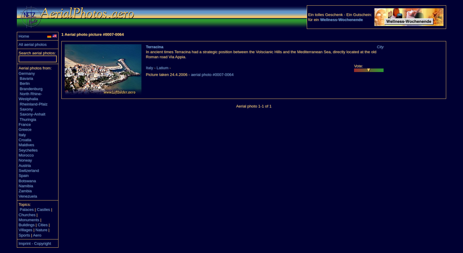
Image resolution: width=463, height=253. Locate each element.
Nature (41, 230)
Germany (27, 73)
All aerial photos (33, 44)
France (25, 124)
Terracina (154, 47)
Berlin (25, 83)
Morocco (26, 155)
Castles (43, 209)
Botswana (27, 181)
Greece (25, 129)
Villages (25, 230)
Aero (37, 235)
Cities (43, 225)
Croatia (25, 140)
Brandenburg (31, 88)
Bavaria (26, 78)
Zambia (25, 191)
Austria (25, 165)
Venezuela (28, 196)
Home (24, 36)
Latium (162, 68)
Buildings (27, 225)
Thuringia (27, 119)
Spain (24, 175)
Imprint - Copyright (35, 243)
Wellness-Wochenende (341, 19)
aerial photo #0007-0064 (212, 74)
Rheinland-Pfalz (34, 104)
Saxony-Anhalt (32, 114)
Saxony (26, 109)
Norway (25, 160)
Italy (22, 135)
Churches (27, 215)
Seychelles (28, 150)
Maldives (26, 145)
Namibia (26, 186)
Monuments (29, 220)
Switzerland (29, 170)
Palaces (27, 209)
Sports (24, 235)
